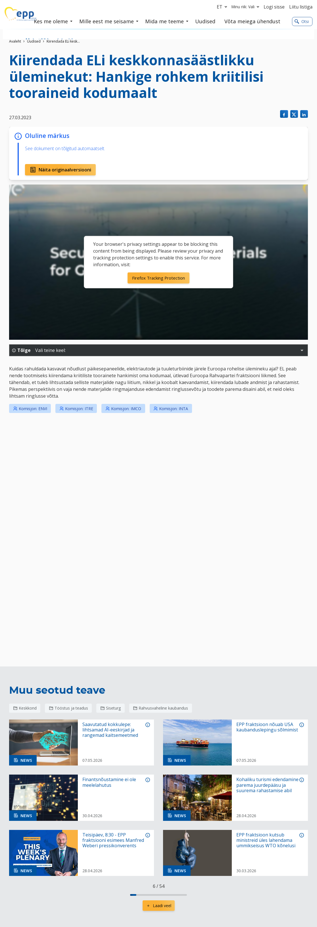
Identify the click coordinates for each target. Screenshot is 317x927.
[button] (302, 350)
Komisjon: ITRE (76, 408)
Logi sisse (274, 7)
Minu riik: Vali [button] (246, 6)
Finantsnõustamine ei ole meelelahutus (109, 782)
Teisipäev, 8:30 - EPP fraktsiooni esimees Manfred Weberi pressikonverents (113, 840)
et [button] (223, 6)
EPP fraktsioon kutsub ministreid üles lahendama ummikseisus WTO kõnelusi (265, 840)
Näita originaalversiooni (60, 169)
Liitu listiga (300, 7)
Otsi (302, 21)
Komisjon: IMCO (123, 408)
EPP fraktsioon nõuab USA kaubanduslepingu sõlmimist (267, 727)
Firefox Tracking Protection (158, 278)
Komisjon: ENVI (30, 408)
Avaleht (15, 41)
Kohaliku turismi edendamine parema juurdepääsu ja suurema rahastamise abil (267, 785)
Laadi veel (158, 905)
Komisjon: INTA (170, 408)
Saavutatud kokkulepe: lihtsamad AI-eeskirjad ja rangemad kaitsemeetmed (110, 730)
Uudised (34, 41)
